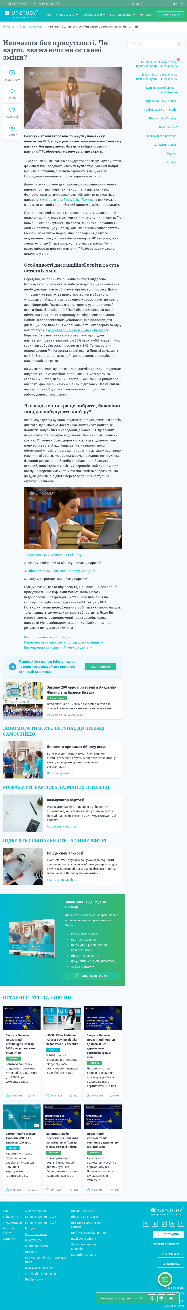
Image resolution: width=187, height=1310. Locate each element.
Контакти (9, 1238)
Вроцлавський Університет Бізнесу (54, 555)
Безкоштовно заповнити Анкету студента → (58, 648)
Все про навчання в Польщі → (48, 637)
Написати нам (171, 1264)
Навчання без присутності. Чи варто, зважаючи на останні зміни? (93, 26)
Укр (174, 4)
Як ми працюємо (36, 1246)
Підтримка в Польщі (85, 1216)
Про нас (30, 1251)
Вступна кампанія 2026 (40, 1216)
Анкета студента (36, 1211)
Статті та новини (31, 26)
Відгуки (30, 1228)
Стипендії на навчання (40, 1273)
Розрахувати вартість (62, 826)
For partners (171, 1254)
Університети (12, 1216)
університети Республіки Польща (68, 200)
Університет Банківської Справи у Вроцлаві (61, 571)
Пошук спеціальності (65, 853)
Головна (9, 26)
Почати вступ (171, 14)
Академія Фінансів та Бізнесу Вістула (76, 330)
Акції (6, 1211)
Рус (182, 4)
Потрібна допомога (60, 773)
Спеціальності (12, 1222)
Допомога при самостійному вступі (77, 747)
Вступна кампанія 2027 (40, 1222)
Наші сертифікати (83, 1238)
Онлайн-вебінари (83, 1211)
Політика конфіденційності (89, 1233)
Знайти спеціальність (61, 879)
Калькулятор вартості (65, 800)
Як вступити (33, 1240)
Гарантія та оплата (83, 1254)
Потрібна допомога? (166, 1244)
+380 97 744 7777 (174, 1306)
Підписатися (100, 666)
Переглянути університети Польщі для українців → (64, 642)
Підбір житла (34, 1279)
